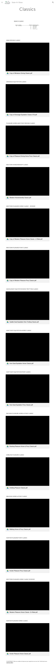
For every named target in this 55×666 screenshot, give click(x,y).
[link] (27, 59)
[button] (2, 2)
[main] (27, 9)
